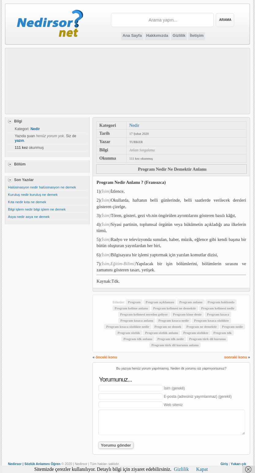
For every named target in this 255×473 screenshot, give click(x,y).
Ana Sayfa (132, 35)
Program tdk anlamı (138, 339)
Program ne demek (167, 326)
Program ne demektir (201, 326)
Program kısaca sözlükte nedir (127, 326)
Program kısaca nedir (173, 320)
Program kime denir (187, 314)
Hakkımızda (157, 35)
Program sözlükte (195, 333)
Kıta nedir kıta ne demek (27, 202)
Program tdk (222, 333)
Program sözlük (128, 333)
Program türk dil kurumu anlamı (175, 345)
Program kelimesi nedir (217, 308)
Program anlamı (191, 302)
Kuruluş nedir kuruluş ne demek (33, 194)
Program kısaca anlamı (136, 320)
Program (134, 302)
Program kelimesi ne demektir (174, 308)
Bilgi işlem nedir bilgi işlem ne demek (37, 209)
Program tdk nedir (171, 339)
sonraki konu (235, 357)
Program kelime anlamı (131, 308)
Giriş (224, 464)
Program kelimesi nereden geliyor (144, 314)
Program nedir (232, 326)
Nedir (134, 125)
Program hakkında (220, 302)
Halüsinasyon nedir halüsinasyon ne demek (42, 187)
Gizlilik (179, 35)
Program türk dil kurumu (207, 339)
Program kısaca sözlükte (211, 320)
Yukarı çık (238, 464)
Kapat (202, 469)
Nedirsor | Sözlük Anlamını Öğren (34, 464)
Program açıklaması (160, 302)
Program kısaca (218, 314)
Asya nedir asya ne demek (29, 217)
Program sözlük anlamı (161, 333)
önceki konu (106, 357)
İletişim (197, 35)
